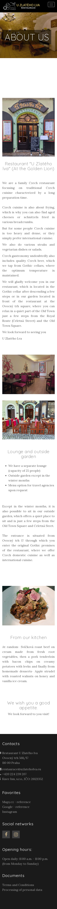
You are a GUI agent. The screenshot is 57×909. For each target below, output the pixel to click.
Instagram (9, 812)
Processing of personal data (22, 890)
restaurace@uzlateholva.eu (21, 769)
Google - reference (15, 807)
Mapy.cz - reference (16, 802)
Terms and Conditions (18, 885)
